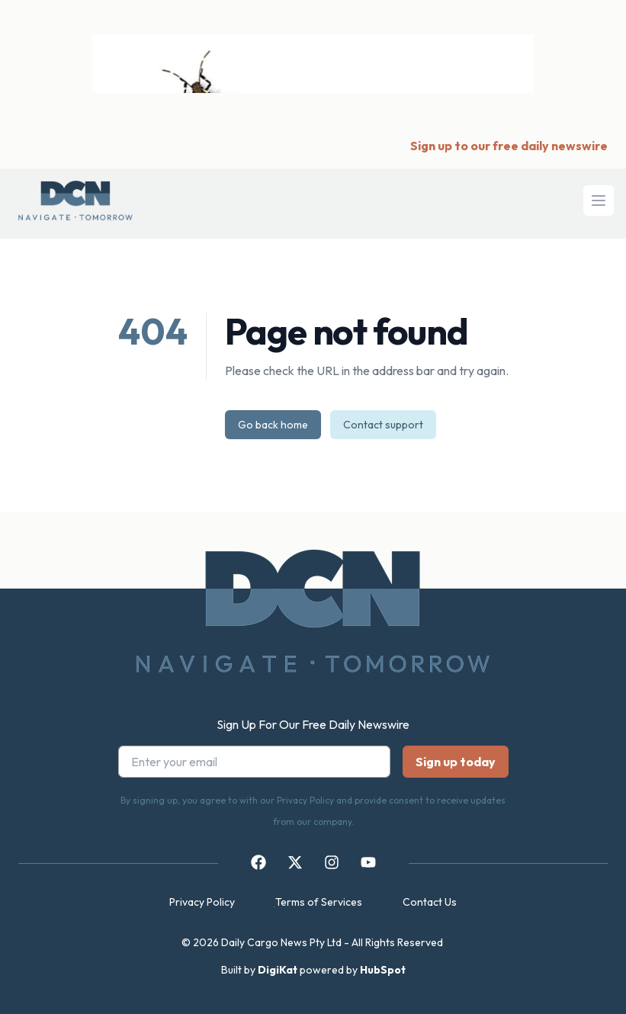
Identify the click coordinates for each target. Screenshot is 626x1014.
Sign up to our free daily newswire (509, 145)
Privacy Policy (202, 902)
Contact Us (430, 902)
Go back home (273, 425)
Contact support (383, 425)
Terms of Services (318, 902)
